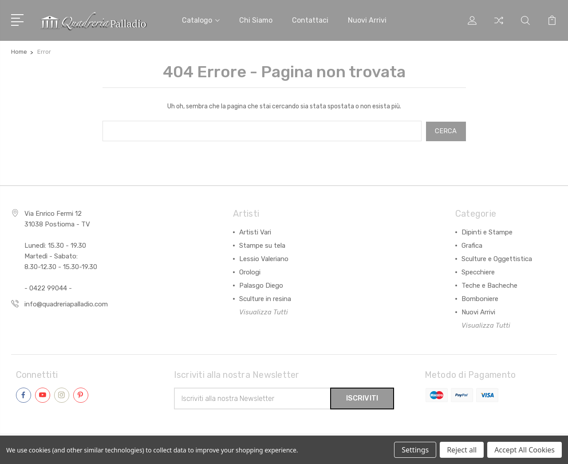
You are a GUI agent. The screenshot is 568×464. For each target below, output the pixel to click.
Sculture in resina (265, 298)
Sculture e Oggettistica (497, 258)
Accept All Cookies (524, 450)
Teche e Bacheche (489, 285)
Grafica (472, 245)
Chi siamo (255, 20)
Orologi (249, 271)
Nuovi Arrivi (478, 311)
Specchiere (478, 271)
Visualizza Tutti (263, 311)
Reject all (462, 450)
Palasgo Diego (261, 285)
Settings (415, 450)
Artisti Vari (255, 231)
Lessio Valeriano (263, 258)
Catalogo (201, 20)
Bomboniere (480, 298)
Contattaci (310, 20)
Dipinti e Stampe (487, 231)
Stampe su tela (262, 245)
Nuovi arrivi (367, 20)
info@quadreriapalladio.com (66, 303)
